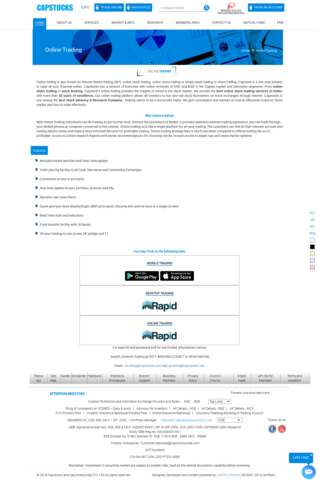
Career (65, 376)
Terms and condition (294, 378)
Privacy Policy (193, 378)
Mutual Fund (254, 22)
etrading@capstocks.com (143, 365)
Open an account (266, 7)
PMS (280, 22)
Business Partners (169, 378)
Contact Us (221, 22)
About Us (64, 22)
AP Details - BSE (212, 408)
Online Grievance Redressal (171, 413)
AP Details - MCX (242, 408)
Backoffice (139, 7)
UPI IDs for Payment (265, 378)
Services (91, 22)
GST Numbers (155, 450)
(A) (312, 219)
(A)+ (312, 212)
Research (155, 22)
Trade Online (109, 7)
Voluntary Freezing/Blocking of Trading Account (229, 413)
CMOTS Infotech (227, 475)
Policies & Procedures (117, 378)
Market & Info (123, 22)
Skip (312, 233)
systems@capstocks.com (186, 365)
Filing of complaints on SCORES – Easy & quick (98, 408)
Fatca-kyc (39, 378)
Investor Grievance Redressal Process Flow (117, 413)
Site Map (53, 378)
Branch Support (144, 378)
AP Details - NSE (184, 408)
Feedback (94, 376)
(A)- (312, 226)
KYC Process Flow (68, 413)
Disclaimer (79, 376)
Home (39, 22)
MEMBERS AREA (188, 22)
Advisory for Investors (151, 408)
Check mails (241, 378)
